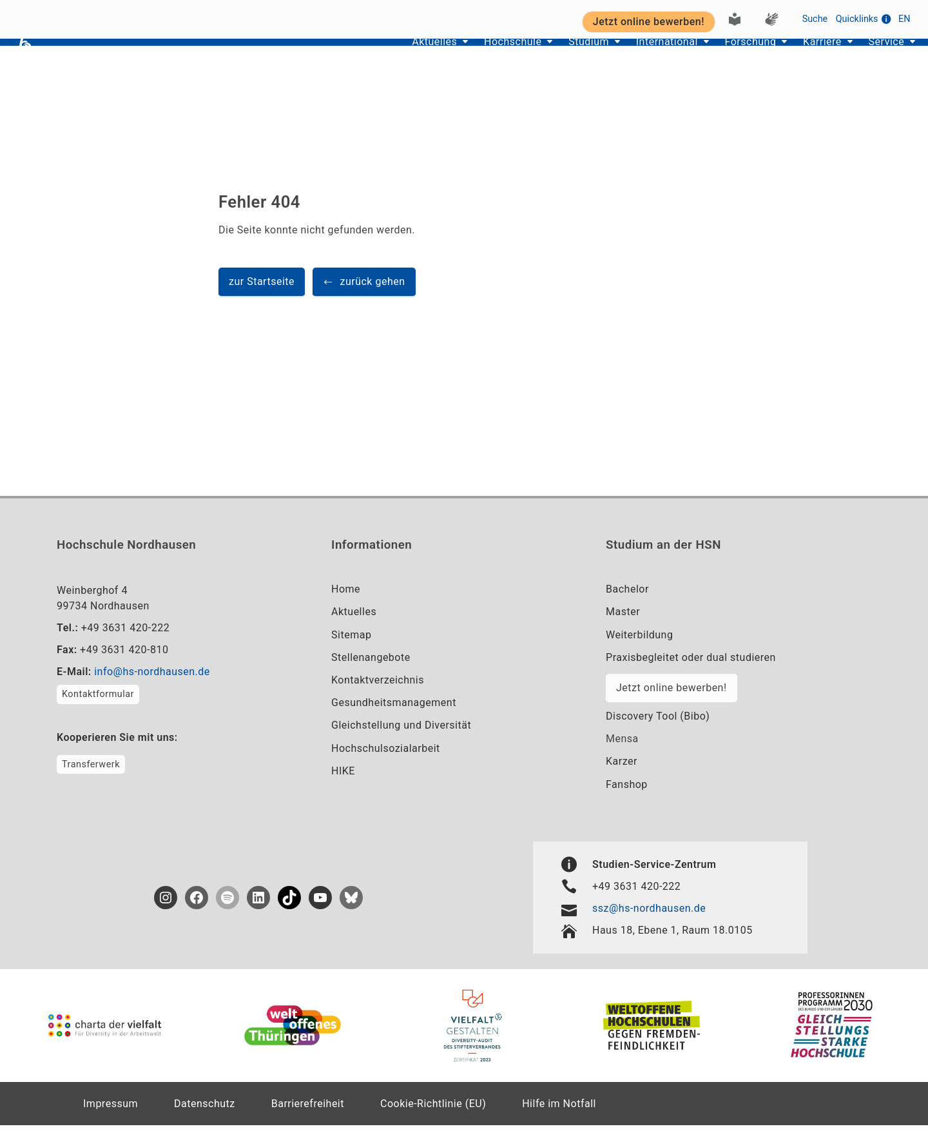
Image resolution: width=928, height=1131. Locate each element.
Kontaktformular (98, 700)
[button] (364, 288)
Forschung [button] (721, 58)
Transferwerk (91, 770)
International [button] (628, 58)
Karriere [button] (804, 58)
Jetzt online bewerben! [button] (648, 20)
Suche (815, 17)
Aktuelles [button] (365, 58)
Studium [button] (540, 58)
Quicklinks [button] (863, 17)
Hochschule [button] (454, 58)
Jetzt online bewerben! (671, 693)
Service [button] (878, 58)
